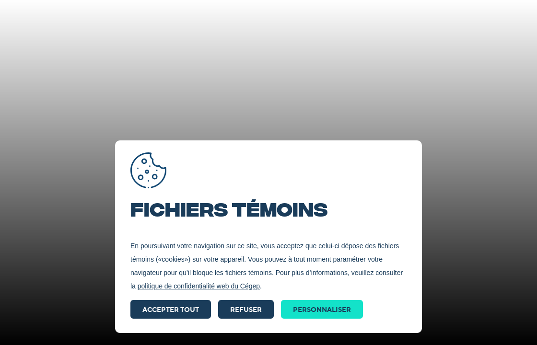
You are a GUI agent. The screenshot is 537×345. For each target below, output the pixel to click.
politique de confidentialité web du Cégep (199, 286)
